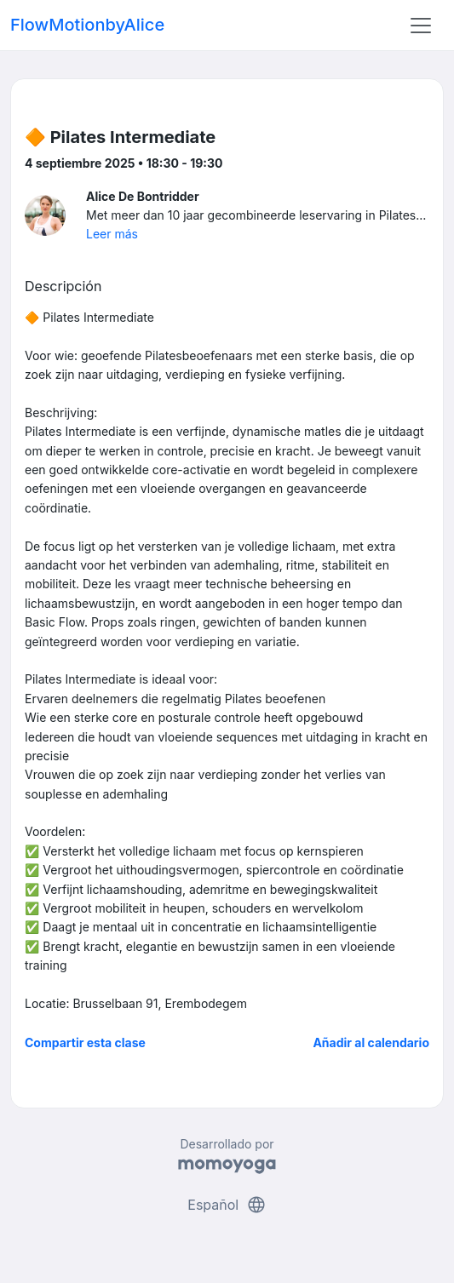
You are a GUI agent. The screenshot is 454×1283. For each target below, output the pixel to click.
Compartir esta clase (85, 1042)
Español (226, 1204)
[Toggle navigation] (421, 25)
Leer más (112, 233)
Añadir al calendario (371, 1042)
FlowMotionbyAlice (87, 24)
